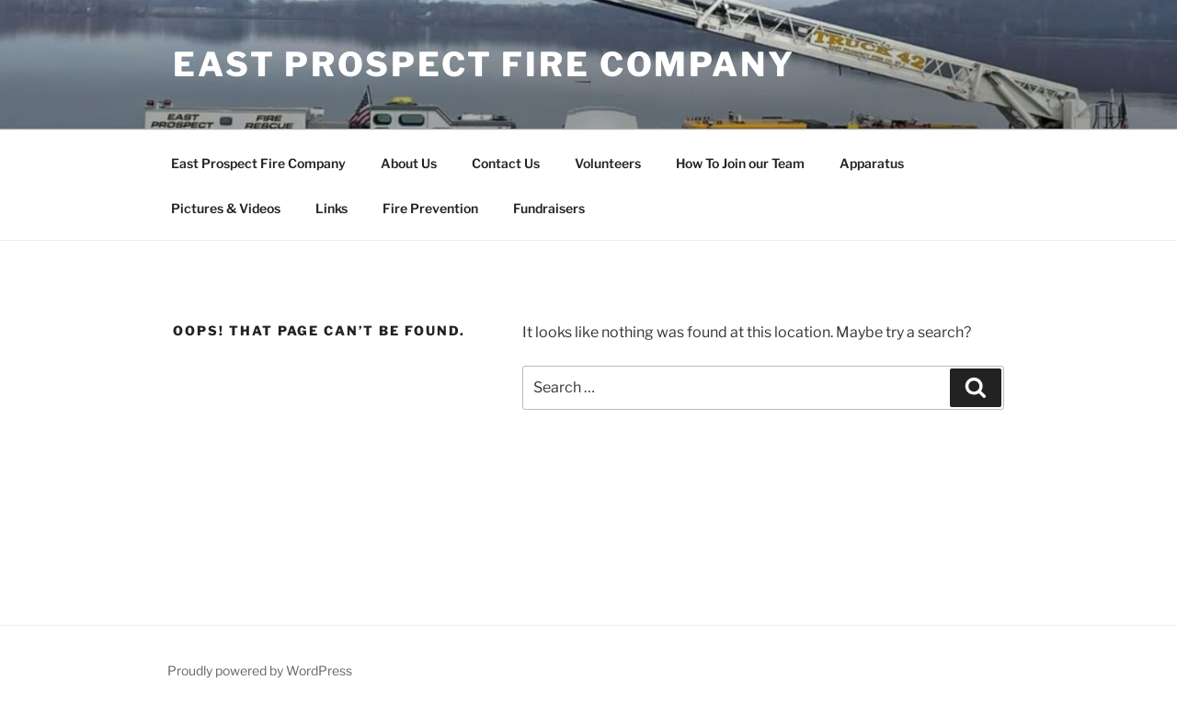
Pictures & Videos (225, 208)
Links (331, 208)
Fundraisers (549, 208)
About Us (409, 163)
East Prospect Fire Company (484, 64)
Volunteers (608, 163)
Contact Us (506, 163)
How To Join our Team (740, 163)
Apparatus (872, 163)
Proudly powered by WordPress (259, 670)
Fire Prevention (430, 208)
